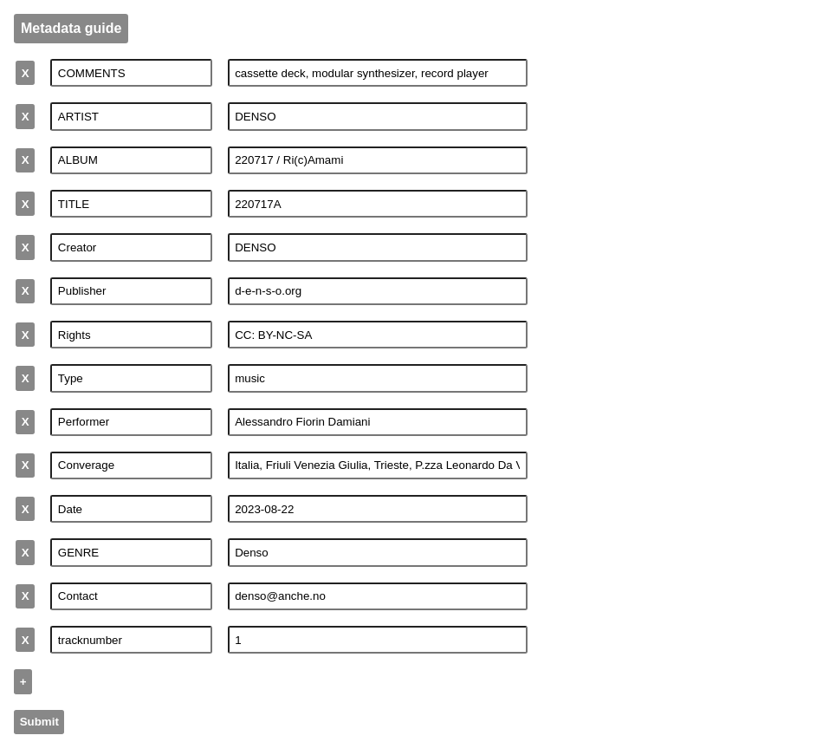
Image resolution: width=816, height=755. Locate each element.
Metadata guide (71, 28)
